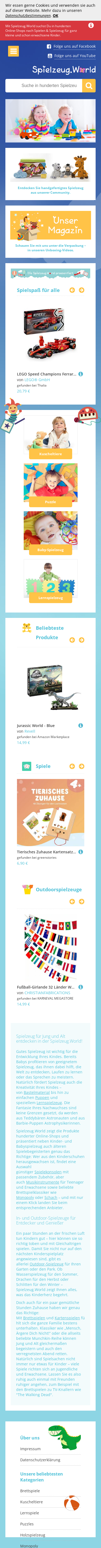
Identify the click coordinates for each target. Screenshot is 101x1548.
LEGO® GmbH (37, 379)
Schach (50, 1197)
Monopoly (25, 1197)
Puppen (42, 1097)
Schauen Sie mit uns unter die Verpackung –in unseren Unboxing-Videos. (50, 247)
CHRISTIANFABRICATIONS (47, 992)
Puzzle (50, 501)
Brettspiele (30, 1490)
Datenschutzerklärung (40, 1459)
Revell (30, 731)
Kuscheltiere (50, 453)
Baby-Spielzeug (50, 549)
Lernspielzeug (51, 597)
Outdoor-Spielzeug (47, 1264)
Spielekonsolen (48, 1171)
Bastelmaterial (37, 1092)
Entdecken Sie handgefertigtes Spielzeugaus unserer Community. (50, 190)
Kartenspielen (67, 1317)
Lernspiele (29, 1512)
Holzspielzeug (32, 1534)
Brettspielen (34, 1317)
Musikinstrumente (42, 1182)
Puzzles (27, 1523)
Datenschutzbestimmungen (28, 15)
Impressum (30, 1448)
